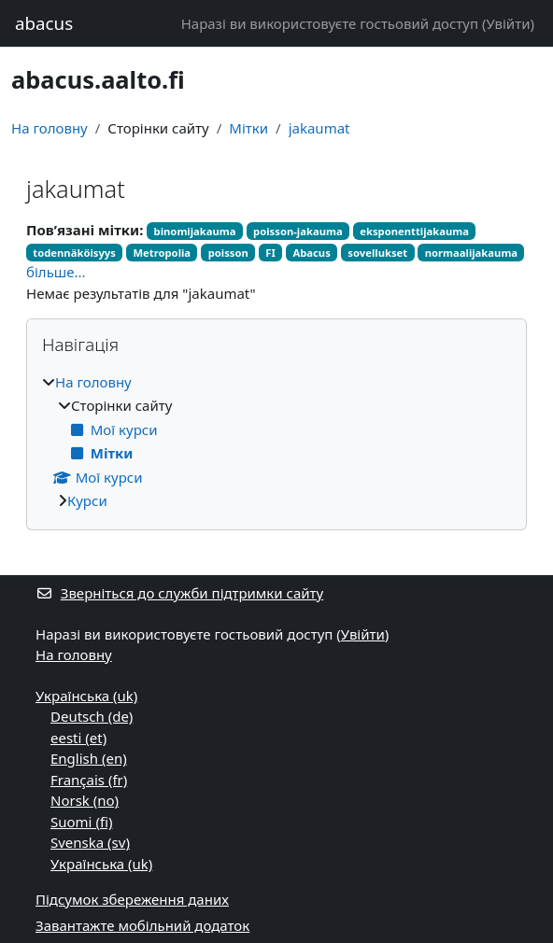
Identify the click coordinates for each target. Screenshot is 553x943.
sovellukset (377, 253)
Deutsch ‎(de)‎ (91, 716)
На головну (49, 128)
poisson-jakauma (298, 231)
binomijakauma (195, 231)
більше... (56, 271)
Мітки (248, 128)
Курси (87, 500)
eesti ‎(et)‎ (78, 737)
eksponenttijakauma (414, 231)
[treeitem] (276, 442)
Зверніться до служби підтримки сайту (179, 593)
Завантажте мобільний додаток (142, 925)
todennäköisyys (74, 253)
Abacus (311, 253)
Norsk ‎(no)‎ (84, 800)
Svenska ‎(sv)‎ (90, 842)
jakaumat (319, 128)
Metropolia (162, 253)
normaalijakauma (471, 253)
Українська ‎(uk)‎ (86, 695)
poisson (228, 253)
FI (270, 253)
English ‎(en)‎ (88, 758)
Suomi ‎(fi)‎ (81, 821)
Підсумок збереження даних (132, 899)
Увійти (508, 23)
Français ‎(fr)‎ (88, 779)
